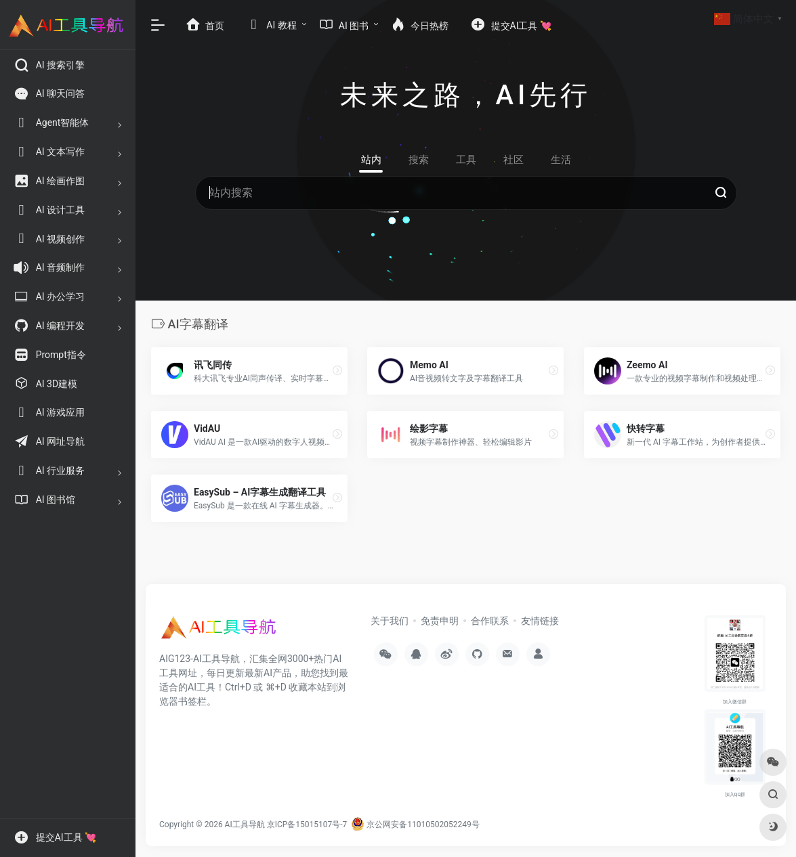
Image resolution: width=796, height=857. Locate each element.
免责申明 (440, 620)
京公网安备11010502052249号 (415, 824)
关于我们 (390, 620)
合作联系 (490, 620)
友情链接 (540, 620)
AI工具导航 (245, 824)
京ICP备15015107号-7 (307, 824)
